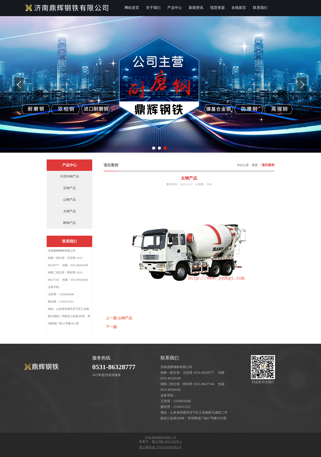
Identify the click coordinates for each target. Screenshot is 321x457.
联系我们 (260, 8)
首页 (255, 165)
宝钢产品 (69, 188)
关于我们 (153, 8)
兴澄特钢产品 (69, 176)
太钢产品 (69, 211)
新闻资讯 (196, 8)
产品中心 (174, 8)
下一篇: (112, 327)
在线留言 (239, 8)
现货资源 (217, 8)
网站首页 (132, 8)
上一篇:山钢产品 (119, 318)
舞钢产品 (69, 223)
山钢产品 (69, 199)
